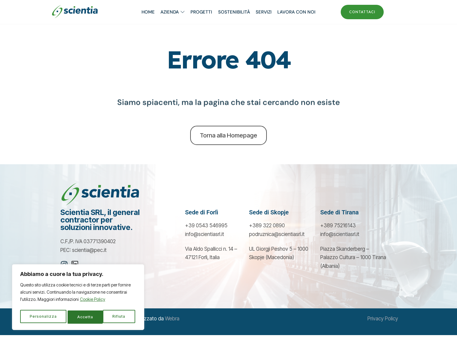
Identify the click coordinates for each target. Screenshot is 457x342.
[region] (78, 298)
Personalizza (43, 316)
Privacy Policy (382, 326)
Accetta (119, 316)
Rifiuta (84, 316)
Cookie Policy (92, 301)
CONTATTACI (362, 12)
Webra (172, 326)
